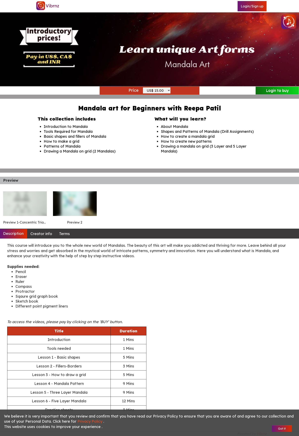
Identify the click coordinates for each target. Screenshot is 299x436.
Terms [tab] (64, 233)
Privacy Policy (90, 421)
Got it (282, 428)
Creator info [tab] (41, 233)
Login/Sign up (252, 6)
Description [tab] (13, 233)
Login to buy (277, 90)
